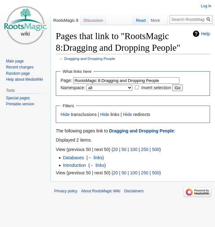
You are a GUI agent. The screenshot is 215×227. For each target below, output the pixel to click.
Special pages (18, 98)
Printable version (20, 104)
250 (144, 149)
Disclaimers (133, 191)
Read (137, 20)
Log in (206, 6)
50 (124, 149)
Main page (15, 61)
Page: (66, 80)
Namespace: (73, 87)
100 (133, 149)
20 (115, 149)
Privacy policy (65, 191)
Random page (18, 73)
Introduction (74, 165)
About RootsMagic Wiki (100, 191)
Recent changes (19, 67)
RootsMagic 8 (65, 20)
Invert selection (156, 87)
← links (95, 157)
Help (205, 33)
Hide (65, 114)
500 (155, 149)
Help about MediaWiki (24, 79)
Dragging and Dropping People (89, 58)
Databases (73, 157)
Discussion (93, 20)
